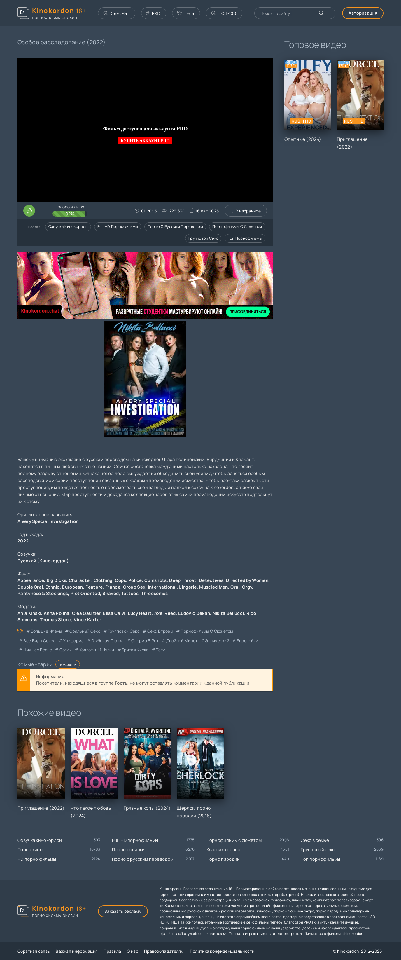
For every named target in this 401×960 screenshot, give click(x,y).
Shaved (110, 593)
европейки (247, 640)
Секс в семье (315, 840)
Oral (234, 587)
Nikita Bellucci (228, 613)
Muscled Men (213, 587)
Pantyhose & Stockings (42, 593)
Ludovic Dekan (194, 613)
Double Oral (30, 587)
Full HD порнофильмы (117, 226)
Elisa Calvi (114, 613)
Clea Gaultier (86, 613)
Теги (185, 13)
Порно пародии (223, 859)
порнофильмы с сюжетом (207, 631)
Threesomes (154, 593)
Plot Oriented (85, 593)
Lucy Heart (140, 613)
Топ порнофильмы (245, 238)
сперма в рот (145, 640)
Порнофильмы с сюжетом (237, 226)
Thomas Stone (55, 620)
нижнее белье (37, 649)
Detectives (211, 580)
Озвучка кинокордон (68, 226)
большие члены (46, 631)
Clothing (103, 580)
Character (80, 580)
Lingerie (188, 587)
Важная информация (77, 951)
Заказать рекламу (122, 911)
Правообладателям (164, 951)
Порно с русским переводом (175, 226)
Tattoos (130, 593)
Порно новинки (128, 849)
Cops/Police (128, 580)
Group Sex (134, 587)
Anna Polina (56, 613)
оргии (65, 649)
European (72, 587)
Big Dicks (56, 580)
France (112, 587)
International (162, 587)
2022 (23, 541)
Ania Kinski (29, 613)
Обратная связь (33, 951)
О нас (132, 951)
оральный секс (84, 631)
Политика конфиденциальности (222, 951)
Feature (94, 587)
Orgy (247, 587)
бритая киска (135, 649)
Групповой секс (203, 238)
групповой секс (124, 631)
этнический (217, 640)
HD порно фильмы (36, 859)
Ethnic (52, 587)
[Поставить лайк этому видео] (29, 211)
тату (160, 649)
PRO (153, 13)
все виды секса (39, 640)
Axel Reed (165, 613)
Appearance (30, 580)
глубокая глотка (107, 640)
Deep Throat (182, 580)
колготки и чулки (96, 649)
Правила (112, 951)
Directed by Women (247, 580)
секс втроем (160, 631)
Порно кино (30, 849)
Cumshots (155, 580)
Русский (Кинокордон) (43, 561)
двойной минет (182, 640)
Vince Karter (87, 620)
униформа (73, 640)
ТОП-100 (223, 13)
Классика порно (223, 849)
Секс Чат (116, 13)
